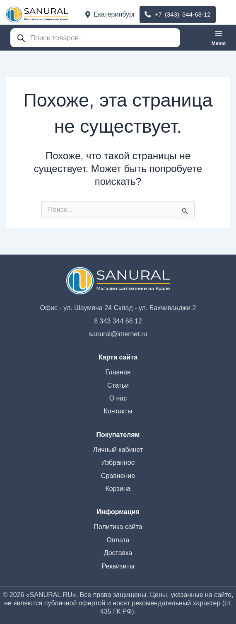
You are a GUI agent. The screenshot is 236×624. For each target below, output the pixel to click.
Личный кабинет (118, 449)
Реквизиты (118, 566)
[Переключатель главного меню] (218, 37)
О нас (118, 398)
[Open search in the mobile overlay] (95, 37)
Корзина (118, 488)
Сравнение (118, 475)
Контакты (118, 411)
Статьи (118, 385)
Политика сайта (118, 526)
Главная (118, 372)
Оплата (117, 540)
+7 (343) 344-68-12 (177, 14)
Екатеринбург (110, 14)
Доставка (118, 552)
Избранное (118, 462)
